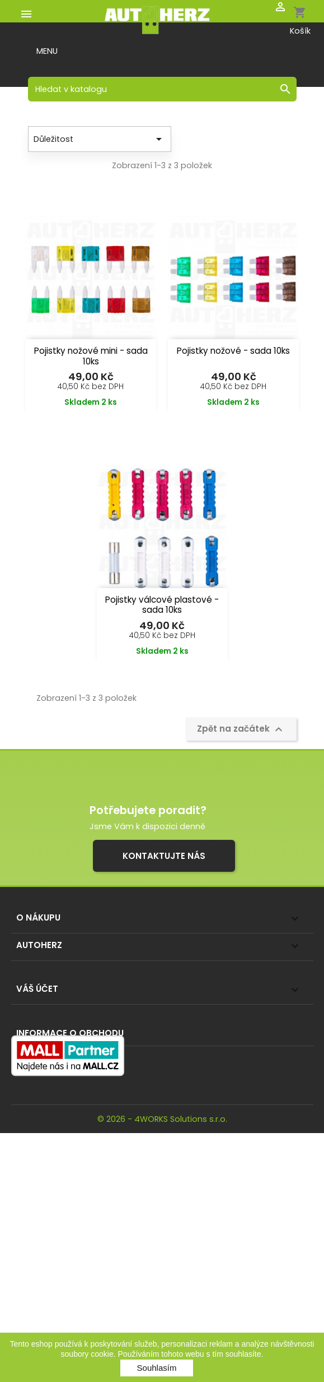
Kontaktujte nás (164, 856)
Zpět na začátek (241, 729)
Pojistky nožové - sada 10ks (233, 351)
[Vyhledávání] (162, 89)
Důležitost (100, 139)
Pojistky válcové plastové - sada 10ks (162, 605)
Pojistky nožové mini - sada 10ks (91, 356)
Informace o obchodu (70, 1033)
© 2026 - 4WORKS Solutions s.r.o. (162, 1119)
